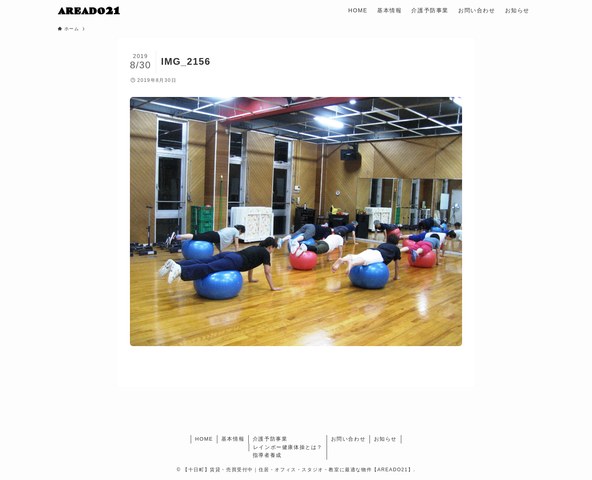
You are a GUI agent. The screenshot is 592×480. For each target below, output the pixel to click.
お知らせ (385, 439)
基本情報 (232, 439)
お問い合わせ (348, 439)
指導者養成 (267, 455)
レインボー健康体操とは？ (288, 447)
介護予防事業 (270, 439)
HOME (204, 439)
